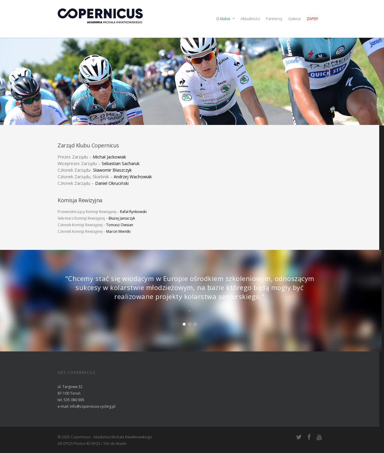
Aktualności (250, 18)
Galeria (294, 18)
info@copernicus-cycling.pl (93, 406)
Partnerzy (274, 18)
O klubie (225, 19)
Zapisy (312, 18)
